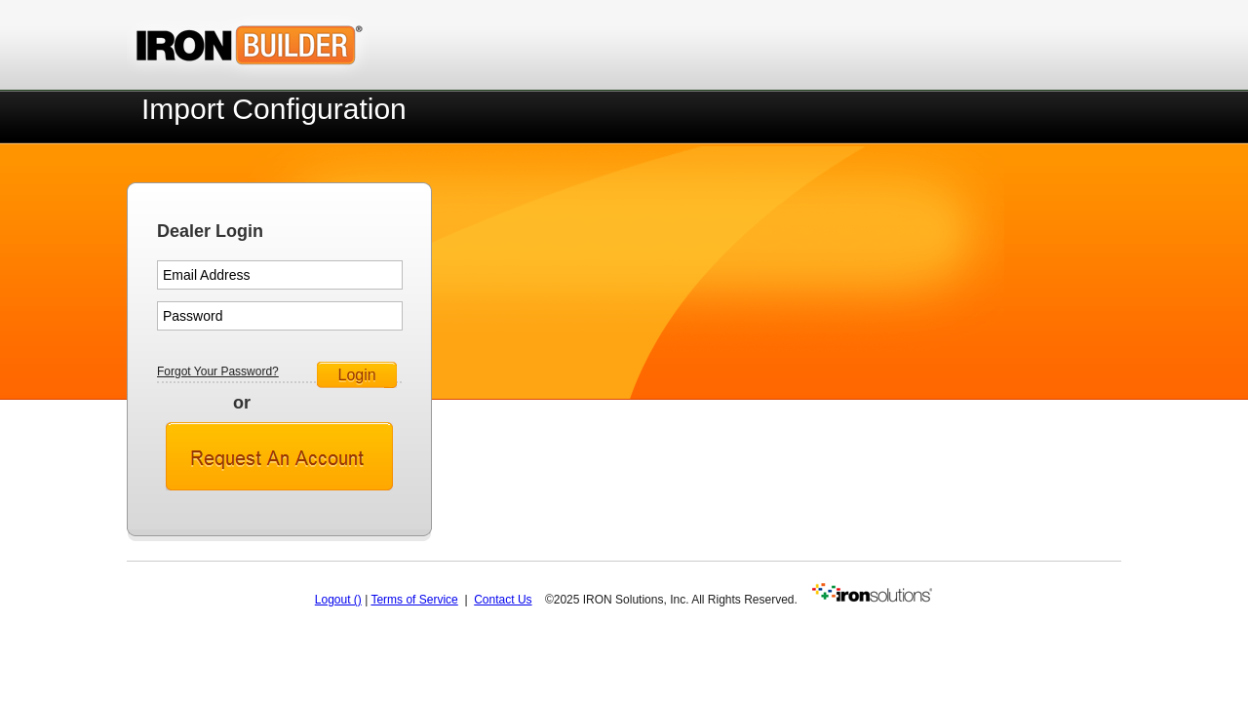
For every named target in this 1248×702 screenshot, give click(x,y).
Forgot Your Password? (218, 371)
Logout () (338, 599)
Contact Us (502, 599)
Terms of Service (413, 599)
